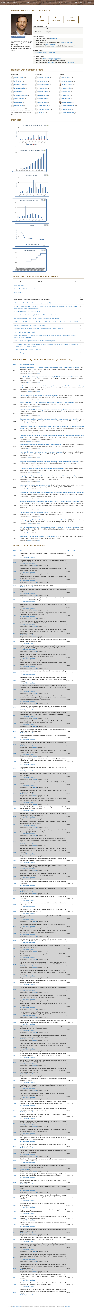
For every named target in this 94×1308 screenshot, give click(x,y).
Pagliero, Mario (18, 77)
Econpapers (29, 373)
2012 (14, 1047)
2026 (14, 1146)
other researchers (50, 44)
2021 (14, 1055)
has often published (67, 42)
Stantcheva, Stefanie (68, 105)
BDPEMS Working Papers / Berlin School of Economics (29, 325)
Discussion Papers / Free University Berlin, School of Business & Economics (35, 315)
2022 (14, 808)
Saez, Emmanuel (67, 81)
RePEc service (17, 1306)
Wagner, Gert (66, 98)
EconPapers (38, 52)
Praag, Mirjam (66, 95)
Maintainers (68, 2)
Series (35, 2)
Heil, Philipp (18, 91)
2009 (14, 715)
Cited (74, 550)
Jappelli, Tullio (66, 109)
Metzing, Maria (18, 105)
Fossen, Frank (42, 88)
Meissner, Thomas (43, 84)
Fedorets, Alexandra (44, 109)
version (34, 565)
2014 (14, 600)
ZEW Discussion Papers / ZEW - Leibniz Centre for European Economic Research (37, 318)
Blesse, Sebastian (19, 88)
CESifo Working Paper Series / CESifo (25, 332)
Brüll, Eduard (18, 81)
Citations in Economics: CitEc (12, 2)
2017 (14, 607)
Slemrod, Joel (66, 91)
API (55, 2)
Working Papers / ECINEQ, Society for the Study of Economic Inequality (34, 341)
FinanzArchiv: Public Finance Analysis (24, 289)
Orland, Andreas (19, 98)
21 (53, 46)
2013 (14, 708)
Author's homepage (49, 52)
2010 (14, 1022)
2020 (14, 731)
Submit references (80, 2)
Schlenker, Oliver (19, 84)
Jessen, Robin (18, 102)
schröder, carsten (43, 77)
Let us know (70, 62)
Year (15, 364)
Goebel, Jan (41, 112)
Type (68, 550)
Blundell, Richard (67, 84)
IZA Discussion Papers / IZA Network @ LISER (27, 311)
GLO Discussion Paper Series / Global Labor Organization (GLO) (32, 303)
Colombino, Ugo (43, 95)
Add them (51, 62)
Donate (60, 2)
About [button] (90, 2)
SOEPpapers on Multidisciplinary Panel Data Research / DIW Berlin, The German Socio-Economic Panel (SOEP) (46, 322)
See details (53, 38)
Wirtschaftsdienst (18, 292)
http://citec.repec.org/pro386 (51, 59)
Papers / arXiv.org (19, 353)
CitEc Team (67, 1306)
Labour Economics (19, 285)
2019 (14, 680)
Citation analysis (30, 557)
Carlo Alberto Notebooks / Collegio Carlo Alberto (27, 349)
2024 (14, 737)
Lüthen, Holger (42, 102)
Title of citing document (28, 364)
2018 (14, 689)
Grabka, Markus (43, 105)
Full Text (22, 557)
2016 (14, 673)
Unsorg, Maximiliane (20, 95)
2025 (14, 555)
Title (22, 550)
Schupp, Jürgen (67, 102)
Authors (28, 2)
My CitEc (48, 2)
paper (38, 373)
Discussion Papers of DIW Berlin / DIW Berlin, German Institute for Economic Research (38, 328)
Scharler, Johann (43, 91)
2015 (14, 641)
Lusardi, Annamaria (68, 112)
